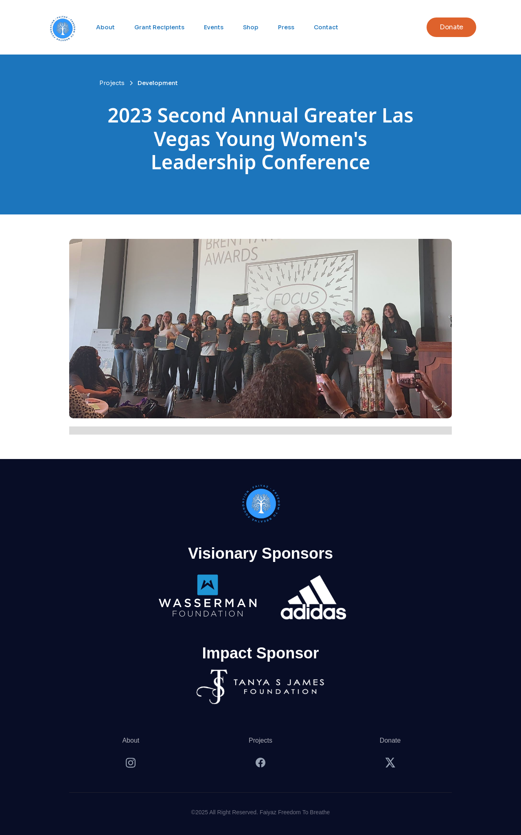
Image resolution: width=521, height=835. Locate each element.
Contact (326, 27)
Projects (260, 740)
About (105, 27)
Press (286, 27)
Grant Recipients (159, 27)
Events (213, 27)
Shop (250, 27)
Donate (390, 740)
